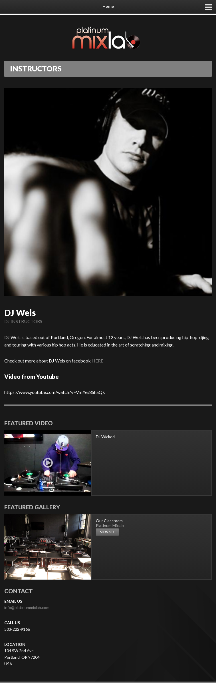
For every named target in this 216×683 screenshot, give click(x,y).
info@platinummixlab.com (26, 607)
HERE (97, 360)
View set (107, 532)
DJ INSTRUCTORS (23, 321)
